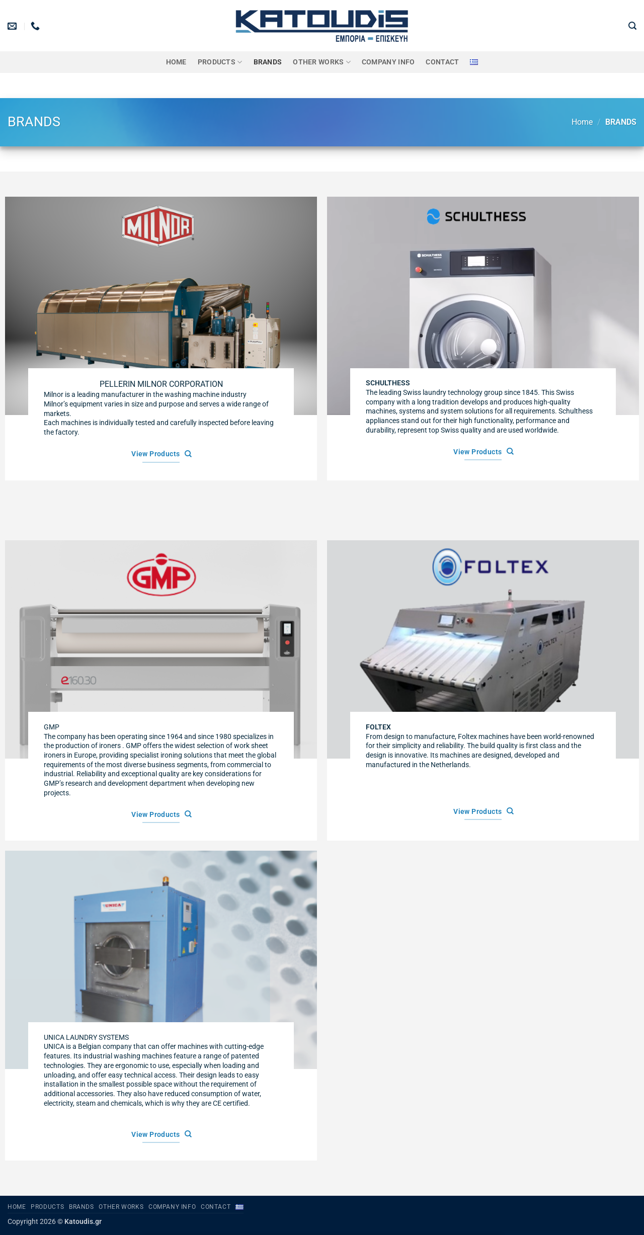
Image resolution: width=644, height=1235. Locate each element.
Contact (442, 62)
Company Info (388, 62)
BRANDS (268, 62)
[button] (632, 26)
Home (176, 62)
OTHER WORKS (322, 62)
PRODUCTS (220, 62)
